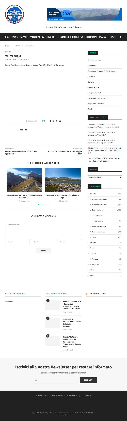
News (106, 270)
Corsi (106, 248)
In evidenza (106, 264)
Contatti (112, 37)
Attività (8, 52)
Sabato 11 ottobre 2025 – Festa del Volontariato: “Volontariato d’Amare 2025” (72, 342)
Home (7, 37)
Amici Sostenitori (89, 37)
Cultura (106, 253)
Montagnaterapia (106, 226)
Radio (106, 275)
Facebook (9, 301)
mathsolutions (67, 415)
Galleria (102, 37)
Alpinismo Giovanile (106, 199)
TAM (106, 237)
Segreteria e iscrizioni (68, 37)
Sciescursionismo (106, 232)
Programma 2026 (94, 93)
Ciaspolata (108, 215)
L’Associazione (48, 37)
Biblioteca (92, 66)
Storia (15, 37)
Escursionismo (106, 210)
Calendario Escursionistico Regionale (102, 71)
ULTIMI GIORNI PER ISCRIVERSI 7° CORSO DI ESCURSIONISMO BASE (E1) (104, 150)
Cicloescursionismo (106, 204)
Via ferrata (108, 221)
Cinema (106, 259)
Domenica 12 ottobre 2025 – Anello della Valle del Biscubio (72, 323)
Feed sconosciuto (97, 294)
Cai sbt (14, 59)
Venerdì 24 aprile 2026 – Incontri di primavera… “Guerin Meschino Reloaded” (72, 305)
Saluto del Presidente (30, 37)
